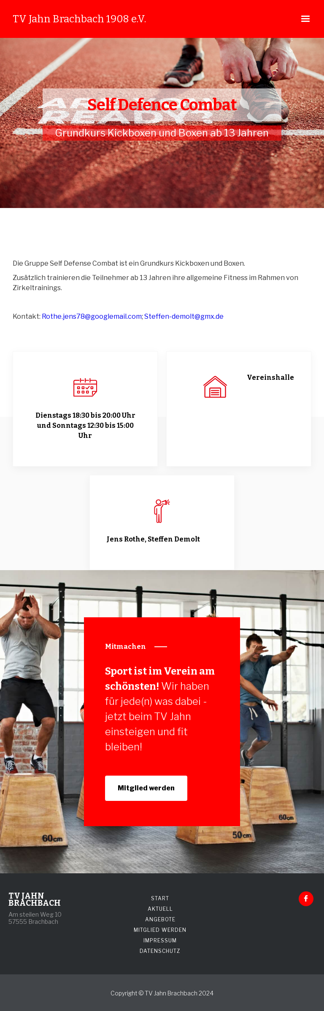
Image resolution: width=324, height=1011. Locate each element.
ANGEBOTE (160, 919)
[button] (305, 19)
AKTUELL (160, 909)
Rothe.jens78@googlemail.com (92, 316)
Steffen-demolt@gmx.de (184, 316)
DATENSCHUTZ (160, 951)
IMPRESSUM (160, 940)
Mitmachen (125, 647)
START (160, 898)
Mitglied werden (146, 788)
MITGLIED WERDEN (160, 930)
